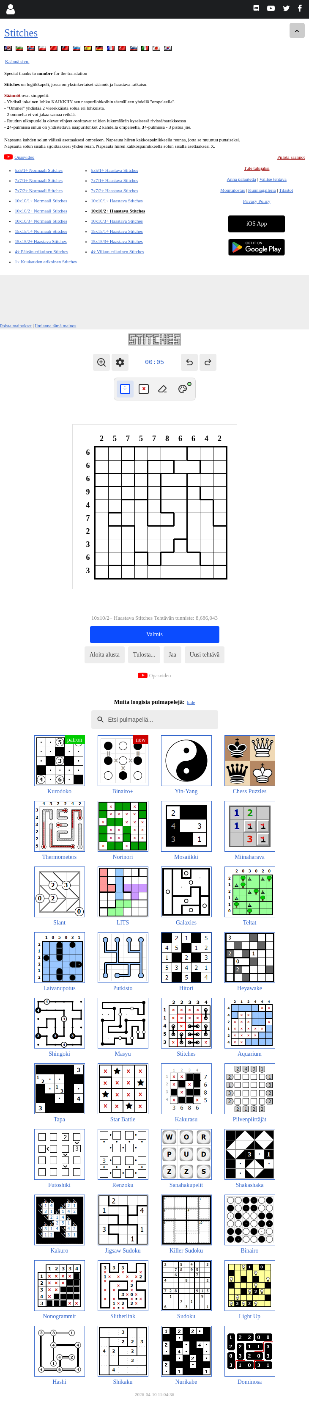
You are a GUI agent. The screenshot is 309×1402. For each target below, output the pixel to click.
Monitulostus (232, 190)
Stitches (21, 33)
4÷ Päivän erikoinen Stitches (41, 251)
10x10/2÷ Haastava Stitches (118, 210)
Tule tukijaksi (256, 168)
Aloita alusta (105, 654)
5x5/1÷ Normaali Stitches (39, 170)
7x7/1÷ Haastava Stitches (114, 180)
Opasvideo (24, 157)
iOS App (256, 224)
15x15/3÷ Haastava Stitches (117, 241)
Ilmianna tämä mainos (56, 325)
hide (191, 702)
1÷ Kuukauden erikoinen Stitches (46, 261)
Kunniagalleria (262, 190)
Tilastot (286, 190)
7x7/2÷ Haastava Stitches (114, 190)
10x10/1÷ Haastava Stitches (117, 200)
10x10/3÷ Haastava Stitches (117, 221)
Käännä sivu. (17, 61)
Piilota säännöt (291, 157)
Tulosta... (144, 654)
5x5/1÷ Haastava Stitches (114, 170)
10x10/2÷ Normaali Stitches (41, 210)
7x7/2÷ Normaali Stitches (39, 190)
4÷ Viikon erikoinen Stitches (117, 251)
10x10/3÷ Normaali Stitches (41, 221)
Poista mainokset (16, 325)
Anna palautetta (241, 179)
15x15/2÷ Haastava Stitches (41, 241)
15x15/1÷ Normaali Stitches (41, 231)
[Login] (10, 9)
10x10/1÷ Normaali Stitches (41, 200)
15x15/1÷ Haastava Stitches (117, 231)
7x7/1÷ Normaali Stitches (39, 180)
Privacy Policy (256, 201)
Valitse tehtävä (272, 179)
